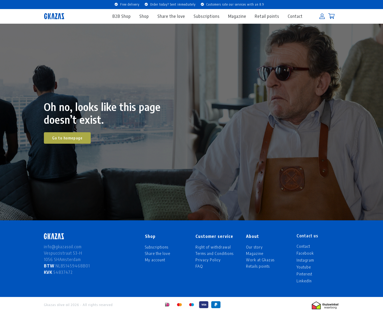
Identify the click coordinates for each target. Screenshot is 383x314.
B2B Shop (122, 16)
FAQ (199, 266)
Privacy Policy (208, 259)
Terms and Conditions (214, 253)
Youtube (304, 267)
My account (155, 259)
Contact (295, 16)
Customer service (214, 236)
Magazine (237, 16)
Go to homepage (67, 138)
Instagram (305, 260)
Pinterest (304, 273)
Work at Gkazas (260, 259)
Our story (254, 247)
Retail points (267, 16)
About (252, 236)
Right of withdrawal (213, 247)
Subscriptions (207, 16)
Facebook (305, 253)
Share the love (171, 16)
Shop (144, 16)
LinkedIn (304, 280)
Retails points (258, 266)
